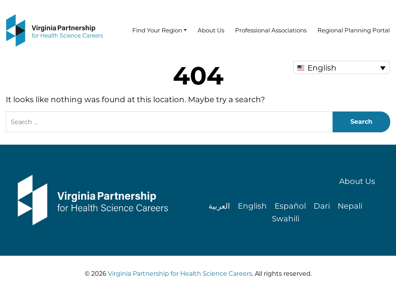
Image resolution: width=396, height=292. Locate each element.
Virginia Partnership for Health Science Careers (179, 273)
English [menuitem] (321, 68)
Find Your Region (157, 30)
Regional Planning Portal (353, 30)
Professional (271, 30)
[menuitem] (341, 67)
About (211, 30)
